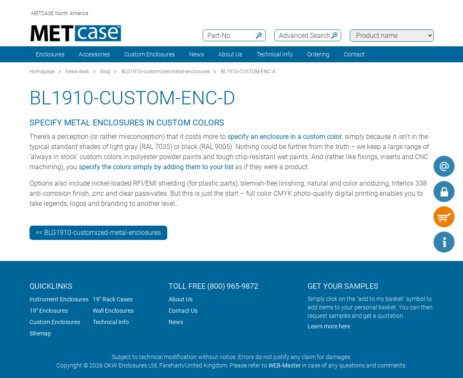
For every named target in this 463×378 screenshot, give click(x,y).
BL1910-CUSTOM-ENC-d (248, 72)
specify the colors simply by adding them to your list (156, 167)
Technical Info (111, 322)
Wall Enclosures (113, 310)
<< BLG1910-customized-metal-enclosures (98, 233)
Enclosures (50, 54)
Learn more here (329, 326)
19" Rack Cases (113, 299)
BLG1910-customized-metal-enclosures (165, 72)
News (196, 54)
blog (105, 72)
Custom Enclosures (149, 54)
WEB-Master (284, 365)
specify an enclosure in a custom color (284, 137)
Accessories (94, 54)
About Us (181, 299)
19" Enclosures (48, 310)
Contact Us (183, 310)
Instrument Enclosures (58, 299)
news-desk (77, 72)
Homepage (42, 72)
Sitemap (40, 333)
